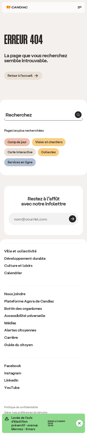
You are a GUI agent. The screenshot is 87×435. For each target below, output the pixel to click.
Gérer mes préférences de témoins (25, 412)
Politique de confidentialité (21, 407)
